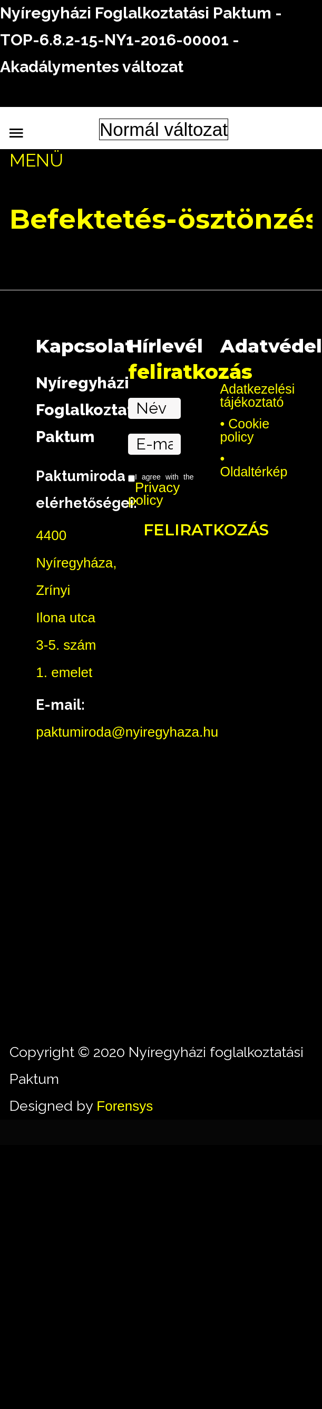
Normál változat (164, 129)
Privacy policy (154, 494)
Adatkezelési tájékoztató (253, 395)
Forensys (124, 1106)
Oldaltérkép (253, 471)
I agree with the (161, 490)
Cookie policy (245, 430)
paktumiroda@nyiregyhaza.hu (127, 732)
